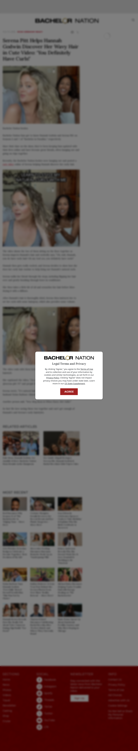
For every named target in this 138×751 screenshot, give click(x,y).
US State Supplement (75, 383)
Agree (69, 391)
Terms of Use (86, 369)
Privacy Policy (52, 377)
